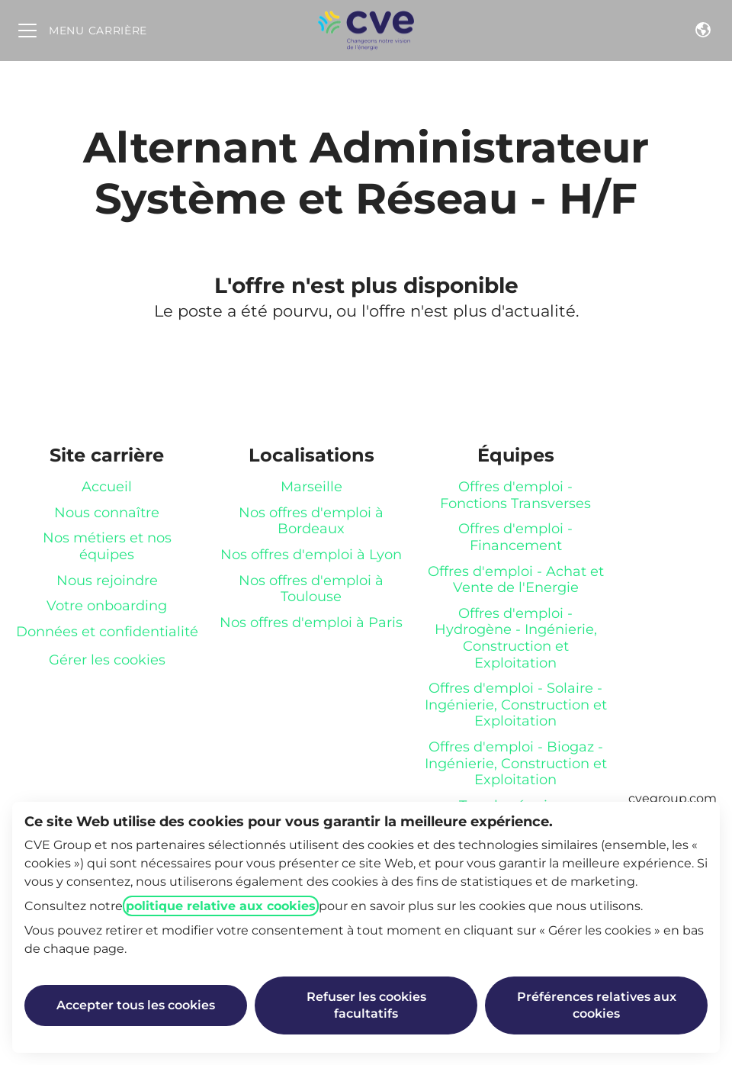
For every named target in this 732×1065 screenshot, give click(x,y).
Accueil (107, 486)
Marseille (311, 486)
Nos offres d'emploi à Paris (311, 622)
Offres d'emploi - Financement (515, 537)
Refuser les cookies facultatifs (366, 1005)
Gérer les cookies (107, 660)
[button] (703, 30)
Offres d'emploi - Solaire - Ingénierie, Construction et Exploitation (516, 704)
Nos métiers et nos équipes (107, 546)
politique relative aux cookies (221, 906)
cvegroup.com (672, 798)
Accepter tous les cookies (135, 1005)
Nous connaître (106, 512)
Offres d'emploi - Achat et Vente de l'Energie (516, 580)
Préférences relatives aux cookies (596, 1005)
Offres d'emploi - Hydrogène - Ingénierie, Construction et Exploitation (516, 638)
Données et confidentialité (107, 631)
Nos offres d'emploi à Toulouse (311, 589)
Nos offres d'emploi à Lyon (311, 554)
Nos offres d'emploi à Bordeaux (311, 521)
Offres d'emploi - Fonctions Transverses (515, 495)
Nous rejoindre (107, 580)
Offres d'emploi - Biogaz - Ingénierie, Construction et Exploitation (516, 763)
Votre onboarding (107, 605)
